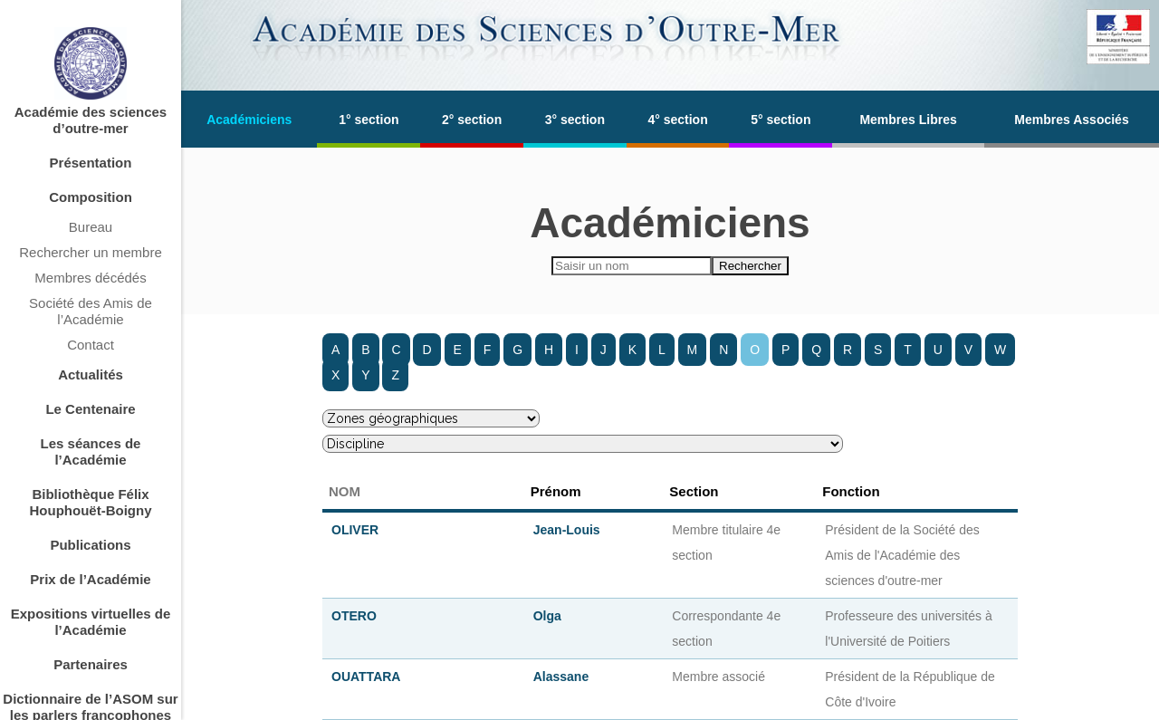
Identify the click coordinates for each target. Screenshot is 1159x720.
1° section (368, 119)
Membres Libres (907, 119)
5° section (780, 119)
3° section (575, 119)
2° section (472, 119)
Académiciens (249, 119)
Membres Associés (1071, 119)
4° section (677, 119)
